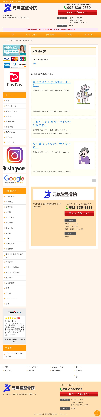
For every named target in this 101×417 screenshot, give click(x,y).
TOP (12, 35)
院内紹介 (9, 137)
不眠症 (8, 293)
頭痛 (7, 288)
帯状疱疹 (9, 262)
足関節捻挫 (10, 196)
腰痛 (7, 304)
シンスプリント (12, 298)
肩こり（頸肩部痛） (13, 272)
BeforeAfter (11, 132)
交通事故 (9, 127)
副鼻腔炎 (9, 202)
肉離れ (8, 233)
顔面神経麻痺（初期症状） (14, 255)
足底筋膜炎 (10, 283)
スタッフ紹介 (11, 106)
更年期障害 (10, 243)
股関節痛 (9, 278)
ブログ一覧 (88, 35)
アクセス (69, 35)
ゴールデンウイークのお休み (14, 355)
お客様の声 (50, 35)
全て (34, 63)
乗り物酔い (10, 222)
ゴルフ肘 (9, 238)
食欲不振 (9, 228)
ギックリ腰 (10, 217)
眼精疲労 (9, 249)
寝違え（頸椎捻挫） (13, 267)
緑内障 (8, 212)
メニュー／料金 (31, 35)
